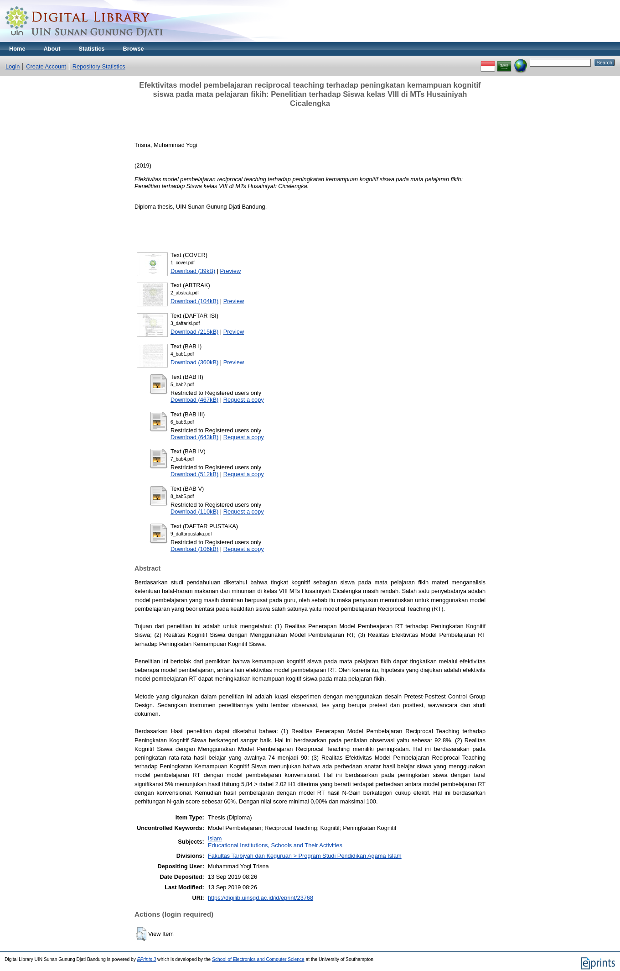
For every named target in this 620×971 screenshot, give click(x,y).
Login (12, 66)
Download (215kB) (194, 331)
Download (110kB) (194, 511)
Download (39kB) (192, 271)
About (52, 48)
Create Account (46, 66)
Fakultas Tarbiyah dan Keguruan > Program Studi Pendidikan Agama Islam (305, 855)
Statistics (92, 48)
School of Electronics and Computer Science (258, 959)
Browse (133, 48)
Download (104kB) (194, 301)
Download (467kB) (194, 399)
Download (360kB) (194, 362)
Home (17, 48)
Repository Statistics (98, 66)
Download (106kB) (194, 549)
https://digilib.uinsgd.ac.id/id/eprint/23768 (260, 897)
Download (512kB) (194, 474)
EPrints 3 (146, 959)
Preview (230, 271)
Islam (215, 838)
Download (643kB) (194, 437)
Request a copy (243, 399)
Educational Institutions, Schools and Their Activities (275, 845)
